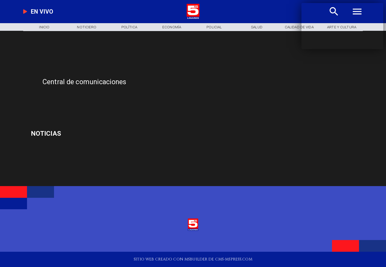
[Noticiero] (87, 27)
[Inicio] (44, 27)
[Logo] (193, 18)
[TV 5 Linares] (129, 100)
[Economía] (172, 27)
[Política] (129, 27)
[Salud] (257, 27)
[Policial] (214, 27)
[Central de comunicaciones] (149, 82)
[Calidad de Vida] (299, 27)
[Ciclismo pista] (85, 134)
